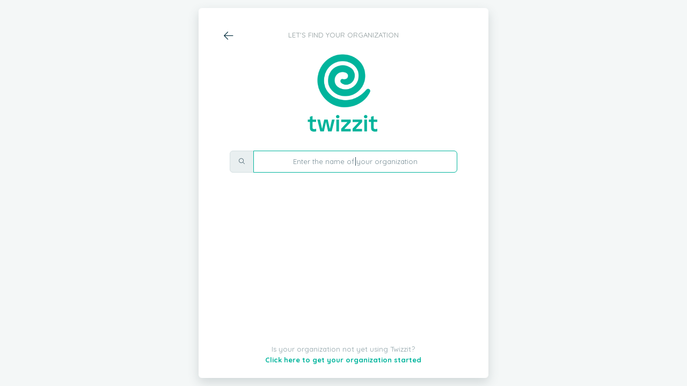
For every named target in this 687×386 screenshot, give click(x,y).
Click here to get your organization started (343, 359)
